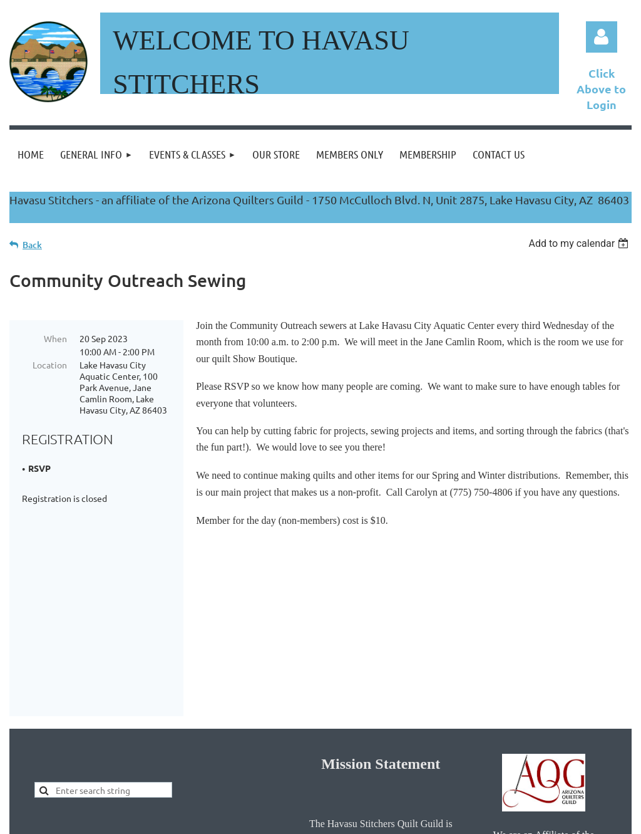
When (55, 338)
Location (50, 364)
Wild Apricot (482, 818)
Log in (601, 37)
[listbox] (580, 243)
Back (32, 245)
